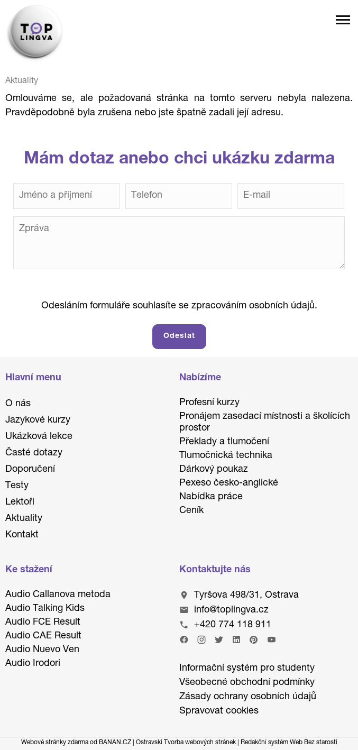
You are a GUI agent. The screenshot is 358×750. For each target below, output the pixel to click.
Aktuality (23, 519)
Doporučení (30, 469)
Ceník (191, 511)
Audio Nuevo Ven (42, 650)
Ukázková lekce (38, 437)
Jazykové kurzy (37, 420)
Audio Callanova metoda (58, 595)
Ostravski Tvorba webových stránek (186, 742)
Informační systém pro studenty (247, 668)
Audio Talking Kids (45, 609)
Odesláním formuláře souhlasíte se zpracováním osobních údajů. (179, 306)
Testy (17, 486)
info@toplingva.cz (231, 610)
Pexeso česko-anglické (228, 483)
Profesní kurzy (209, 403)
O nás (18, 404)
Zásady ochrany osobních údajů (247, 697)
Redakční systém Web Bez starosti (289, 742)
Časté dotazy (33, 453)
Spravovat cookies (219, 711)
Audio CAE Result (43, 636)
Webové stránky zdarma (54, 742)
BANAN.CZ (115, 742)
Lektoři (19, 502)
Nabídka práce (211, 497)
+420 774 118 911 (232, 625)
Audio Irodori (32, 664)
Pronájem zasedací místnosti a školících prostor (264, 422)
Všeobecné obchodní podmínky (247, 683)
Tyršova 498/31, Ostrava (246, 595)
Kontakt (22, 535)
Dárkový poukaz (213, 469)
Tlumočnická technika (225, 456)
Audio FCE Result (42, 622)
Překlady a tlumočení (224, 442)
